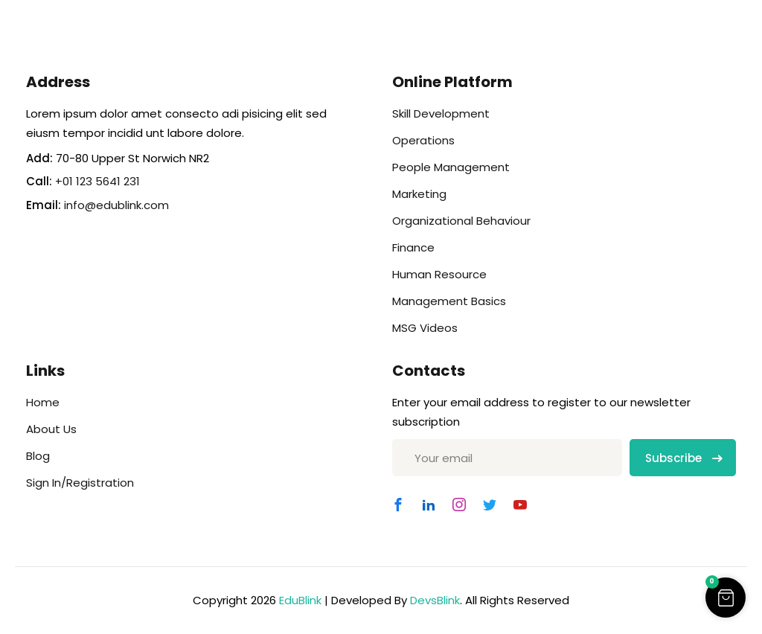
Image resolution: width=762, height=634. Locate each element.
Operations (423, 140)
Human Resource (439, 274)
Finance (413, 247)
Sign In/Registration (80, 482)
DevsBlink (435, 600)
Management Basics (449, 301)
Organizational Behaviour (461, 220)
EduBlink (300, 600)
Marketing (419, 194)
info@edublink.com (116, 205)
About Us (51, 429)
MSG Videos (425, 328)
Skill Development (441, 113)
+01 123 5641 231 (97, 181)
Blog (38, 456)
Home (43, 402)
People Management (451, 167)
